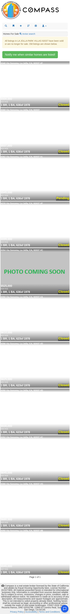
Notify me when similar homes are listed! (30, 54)
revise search (28, 34)
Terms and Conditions (49, 612)
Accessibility (31, 612)
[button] (44, 26)
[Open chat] (64, 608)
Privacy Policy (17, 612)
